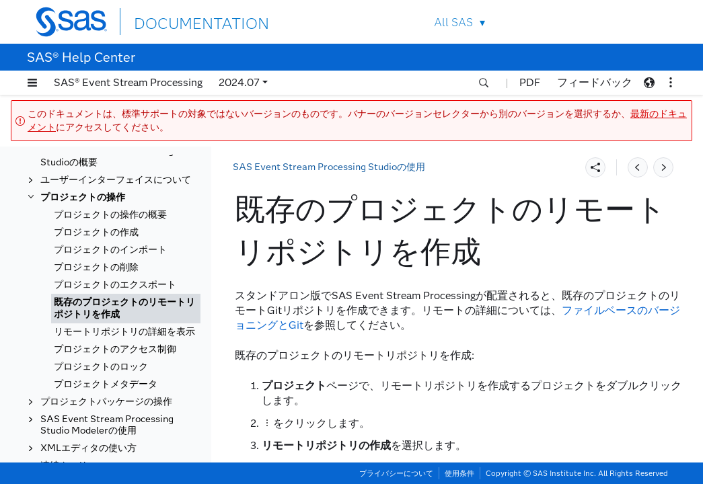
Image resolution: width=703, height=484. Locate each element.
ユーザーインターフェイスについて (115, 180)
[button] (32, 83)
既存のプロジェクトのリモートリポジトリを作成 (124, 308)
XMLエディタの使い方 (88, 448)
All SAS (453, 22)
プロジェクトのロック (101, 366)
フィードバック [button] (594, 82)
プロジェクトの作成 (96, 232)
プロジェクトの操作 (82, 197)
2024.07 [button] (239, 82)
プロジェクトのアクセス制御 (115, 349)
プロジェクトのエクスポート (115, 284)
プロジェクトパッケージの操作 (106, 401)
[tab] (125, 308)
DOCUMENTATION (183, 21)
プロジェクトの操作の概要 (110, 214)
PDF (529, 82)
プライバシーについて (396, 473)
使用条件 (459, 473)
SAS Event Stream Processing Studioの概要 (107, 156)
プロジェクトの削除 (96, 267)
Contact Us (608, 21)
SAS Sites (640, 21)
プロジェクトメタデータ (105, 384)
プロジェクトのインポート (110, 249)
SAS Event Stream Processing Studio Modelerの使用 (107, 424)
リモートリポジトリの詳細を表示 (124, 331)
